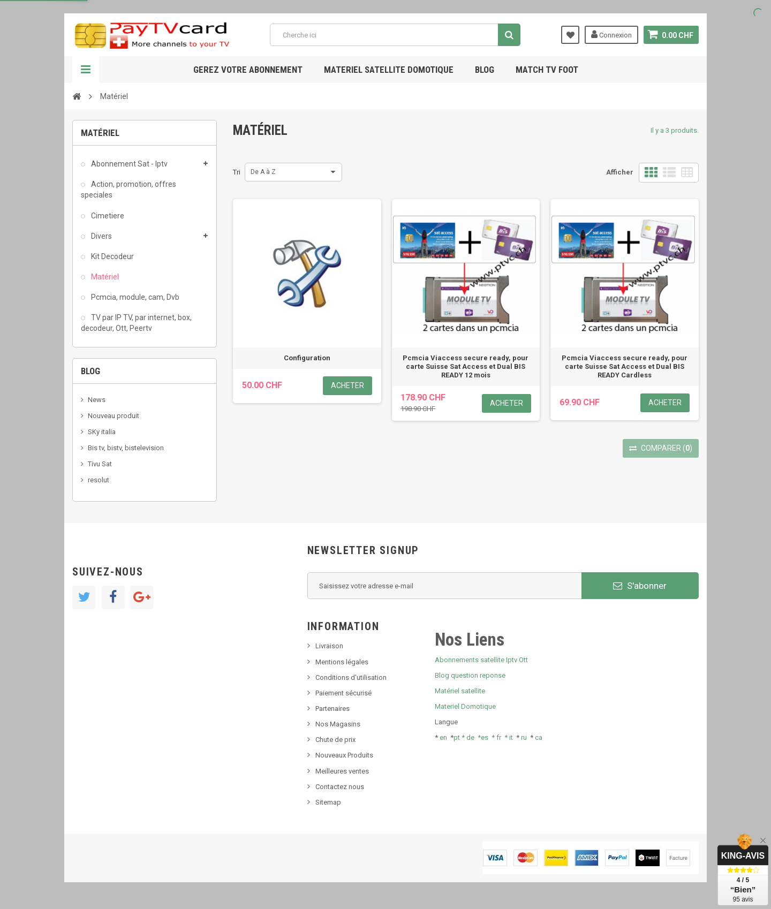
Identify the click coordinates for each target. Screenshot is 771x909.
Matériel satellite (460, 691)
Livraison (329, 646)
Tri (236, 172)
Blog (484, 69)
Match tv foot (547, 69)
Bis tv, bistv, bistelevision (126, 448)
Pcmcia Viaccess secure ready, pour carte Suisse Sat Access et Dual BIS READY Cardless (624, 366)
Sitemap (328, 802)
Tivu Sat (100, 464)
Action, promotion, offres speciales (128, 189)
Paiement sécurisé (343, 693)
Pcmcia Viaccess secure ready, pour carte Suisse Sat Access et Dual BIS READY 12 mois (465, 366)
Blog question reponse (470, 675)
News (96, 400)
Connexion (611, 34)
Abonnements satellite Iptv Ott (481, 660)
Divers (100, 236)
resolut (98, 480)
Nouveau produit (113, 416)
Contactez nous (339, 787)
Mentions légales (341, 662)
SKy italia (102, 432)
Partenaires (332, 709)
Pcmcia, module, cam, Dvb (134, 297)
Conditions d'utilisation (351, 677)
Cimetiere (106, 215)
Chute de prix (335, 740)
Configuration (307, 358)
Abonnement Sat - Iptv (128, 164)
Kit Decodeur (111, 256)
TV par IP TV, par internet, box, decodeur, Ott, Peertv (136, 322)
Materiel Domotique (465, 706)
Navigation (85, 69)
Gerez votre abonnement (248, 69)
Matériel (104, 276)
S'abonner (640, 585)
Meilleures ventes (342, 771)
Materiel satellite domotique (388, 69)
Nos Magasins (337, 724)
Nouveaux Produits (344, 755)
